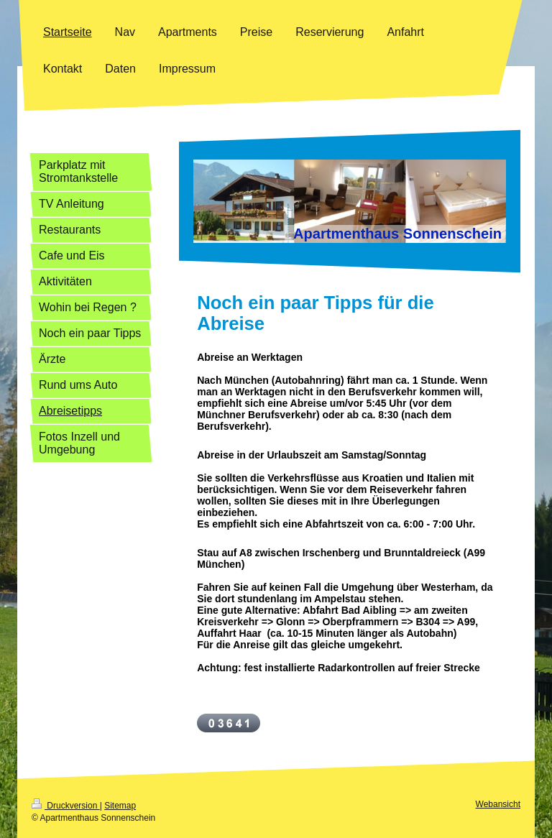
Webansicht (498, 804)
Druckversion (66, 806)
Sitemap (120, 806)
